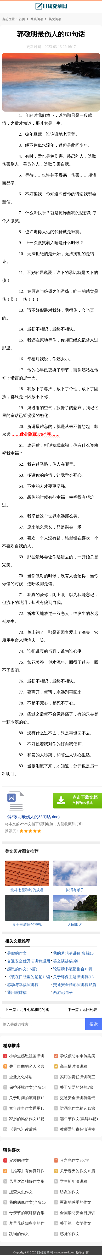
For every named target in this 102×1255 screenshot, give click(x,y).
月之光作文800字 (74, 1160)
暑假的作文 (17, 953)
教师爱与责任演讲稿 (77, 1129)
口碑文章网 (45, 1252)
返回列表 (89, 1010)
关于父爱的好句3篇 (76, 1087)
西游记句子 (63, 992)
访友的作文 (70, 1192)
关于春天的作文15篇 (77, 1171)
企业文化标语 (21, 1077)
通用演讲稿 (17, 992)
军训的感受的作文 (75, 1202)
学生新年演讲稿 (73, 1181)
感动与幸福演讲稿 (22, 985)
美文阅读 (55, 19)
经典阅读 (37, 19)
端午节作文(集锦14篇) (79, 1119)
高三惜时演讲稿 (73, 1066)
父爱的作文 (19, 1160)
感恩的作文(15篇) (22, 969)
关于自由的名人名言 (26, 1066)
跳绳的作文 (19, 1234)
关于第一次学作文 (75, 1223)
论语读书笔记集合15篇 (72, 969)
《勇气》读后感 (23, 1129)
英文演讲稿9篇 (66, 961)
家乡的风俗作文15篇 (26, 1119)
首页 (22, 19)
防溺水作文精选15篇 (77, 1108)
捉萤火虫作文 (21, 1192)
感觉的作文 (70, 1234)
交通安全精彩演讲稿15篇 (74, 985)
